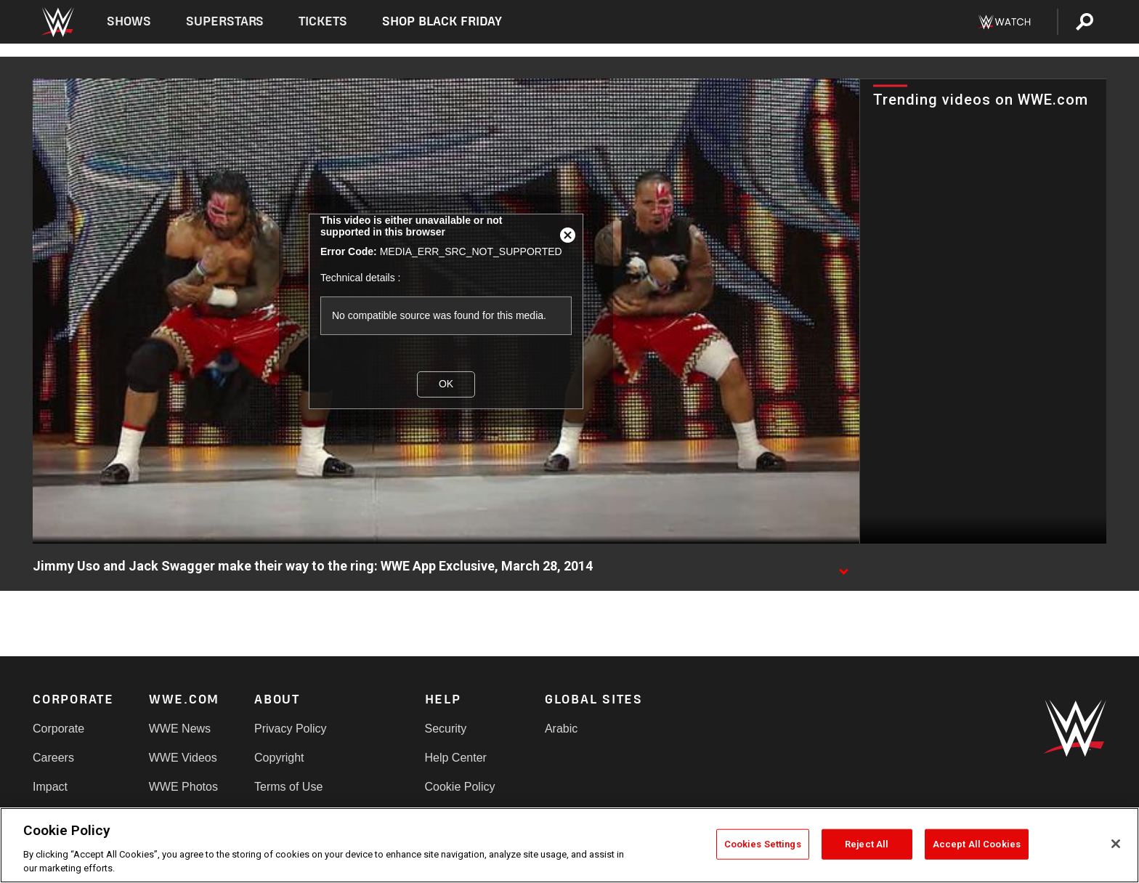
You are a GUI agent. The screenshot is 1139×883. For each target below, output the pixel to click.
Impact (50, 787)
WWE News (180, 728)
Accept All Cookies (977, 844)
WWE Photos (183, 787)
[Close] (1116, 844)
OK (446, 384)
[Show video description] (843, 567)
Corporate (58, 728)
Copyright (279, 757)
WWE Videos (183, 757)
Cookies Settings (762, 844)
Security (446, 728)
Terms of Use (288, 787)
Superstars (225, 21)
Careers (53, 757)
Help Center (456, 757)
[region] (569, 845)
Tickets (323, 21)
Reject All (866, 844)
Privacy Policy (290, 728)
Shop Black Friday (441, 21)
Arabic (561, 728)
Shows (129, 21)
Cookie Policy (460, 787)
